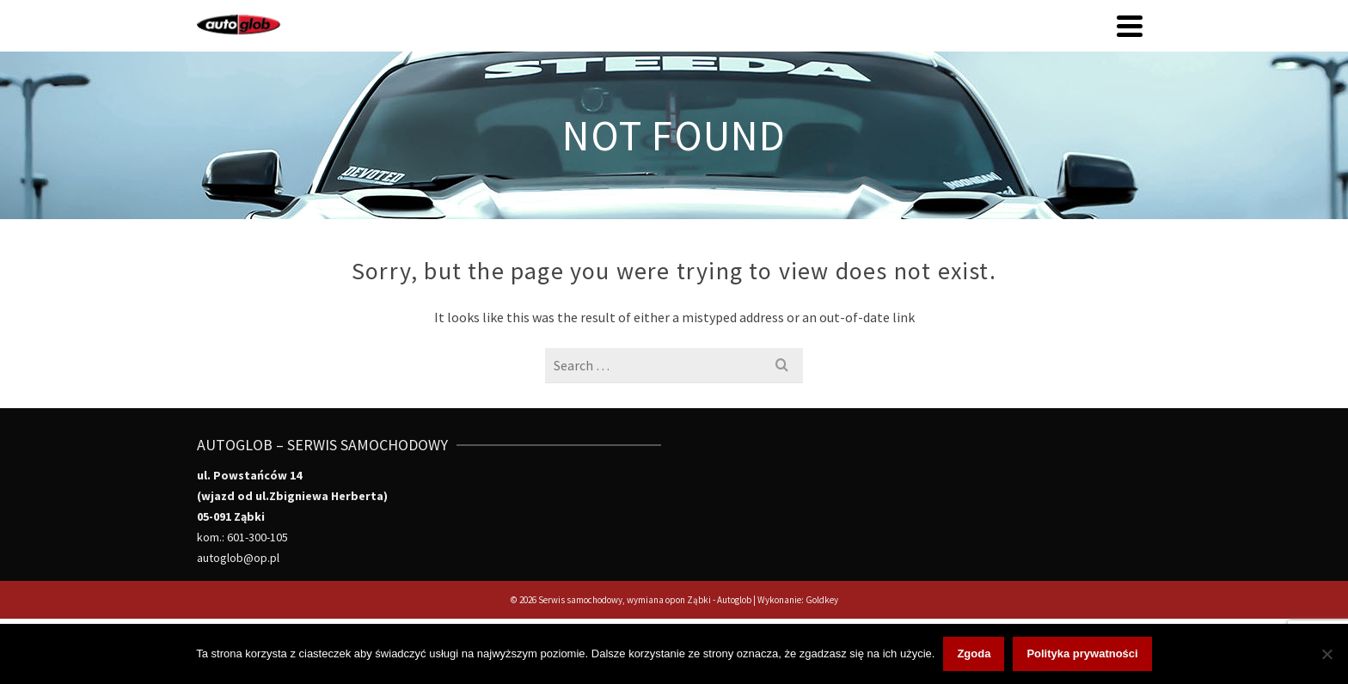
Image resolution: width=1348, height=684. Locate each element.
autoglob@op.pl (238, 557)
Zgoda (973, 653)
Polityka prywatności (1081, 653)
